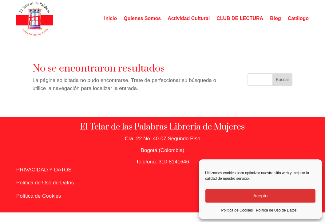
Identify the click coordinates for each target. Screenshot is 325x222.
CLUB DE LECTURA (239, 18)
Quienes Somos (142, 18)
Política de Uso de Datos (276, 210)
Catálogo (298, 18)
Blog (275, 18)
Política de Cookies (237, 210)
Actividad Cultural (189, 18)
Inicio (110, 18)
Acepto (260, 195)
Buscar (282, 79)
